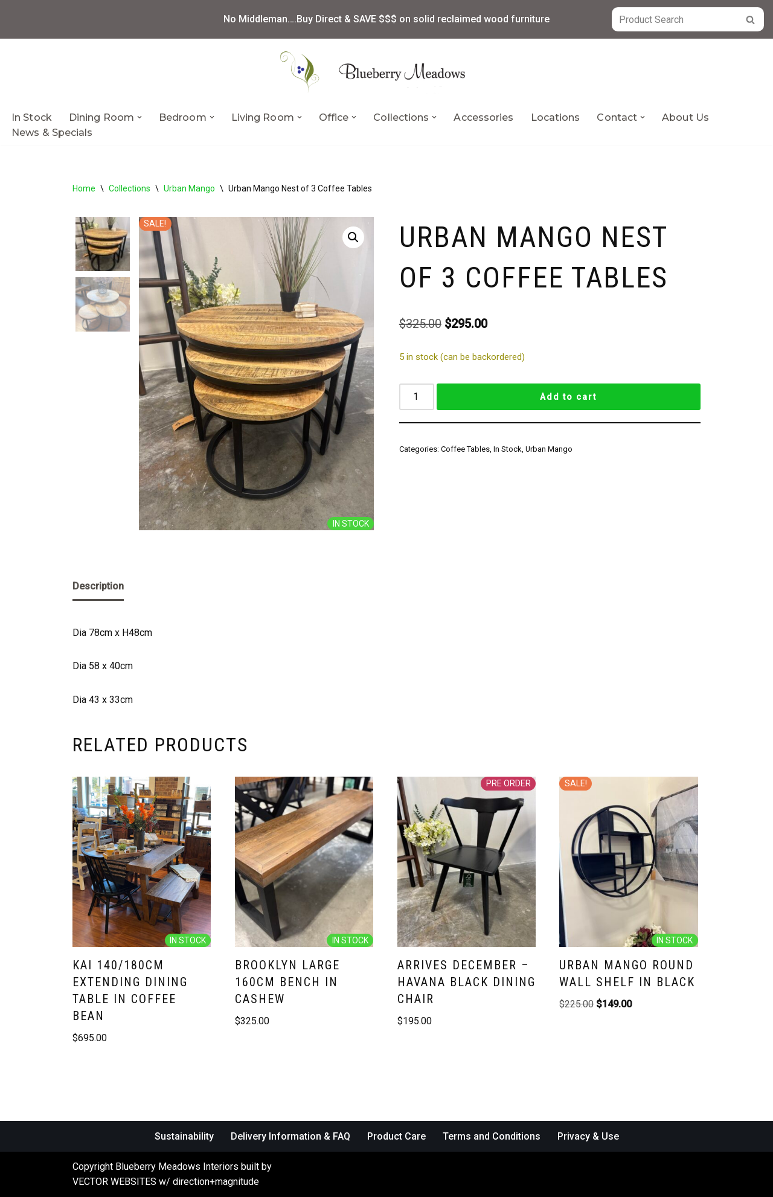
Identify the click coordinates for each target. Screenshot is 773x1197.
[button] (139, 117)
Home (83, 188)
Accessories (483, 117)
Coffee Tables (465, 449)
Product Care (396, 1136)
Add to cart (568, 397)
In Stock (31, 117)
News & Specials (52, 132)
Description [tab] (98, 586)
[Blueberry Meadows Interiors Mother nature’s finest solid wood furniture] (386, 72)
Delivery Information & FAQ (290, 1136)
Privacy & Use (588, 1136)
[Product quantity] (416, 396)
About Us (685, 117)
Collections (129, 188)
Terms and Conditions (491, 1136)
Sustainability (184, 1136)
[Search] (674, 19)
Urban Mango (189, 188)
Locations (555, 117)
